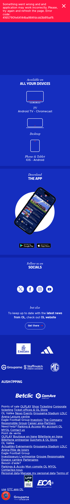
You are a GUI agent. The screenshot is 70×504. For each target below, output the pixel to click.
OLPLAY (25, 406)
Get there (33, 326)
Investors (37, 420)
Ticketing (46, 406)
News (19, 413)
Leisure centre (20, 416)
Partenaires (30, 460)
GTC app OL (15, 489)
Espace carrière (11, 460)
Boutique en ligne (25, 436)
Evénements (24, 446)
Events (27, 413)
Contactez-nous (12, 470)
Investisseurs (10, 456)
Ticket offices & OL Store (31, 410)
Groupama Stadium (46, 413)
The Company (52, 420)
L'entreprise (27, 456)
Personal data (10, 473)
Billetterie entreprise (15, 440)
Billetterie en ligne (50, 436)
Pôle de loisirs (19, 450)
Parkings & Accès (13, 466)
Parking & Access (29, 426)
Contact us (17, 430)
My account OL (52, 426)
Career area (35, 423)
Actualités (8, 446)
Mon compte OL (36, 466)
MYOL (5, 430)
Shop (35, 406)
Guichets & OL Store (43, 440)
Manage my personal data (38, 473)
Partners (50, 423)
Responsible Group (14, 423)
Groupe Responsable (50, 456)
